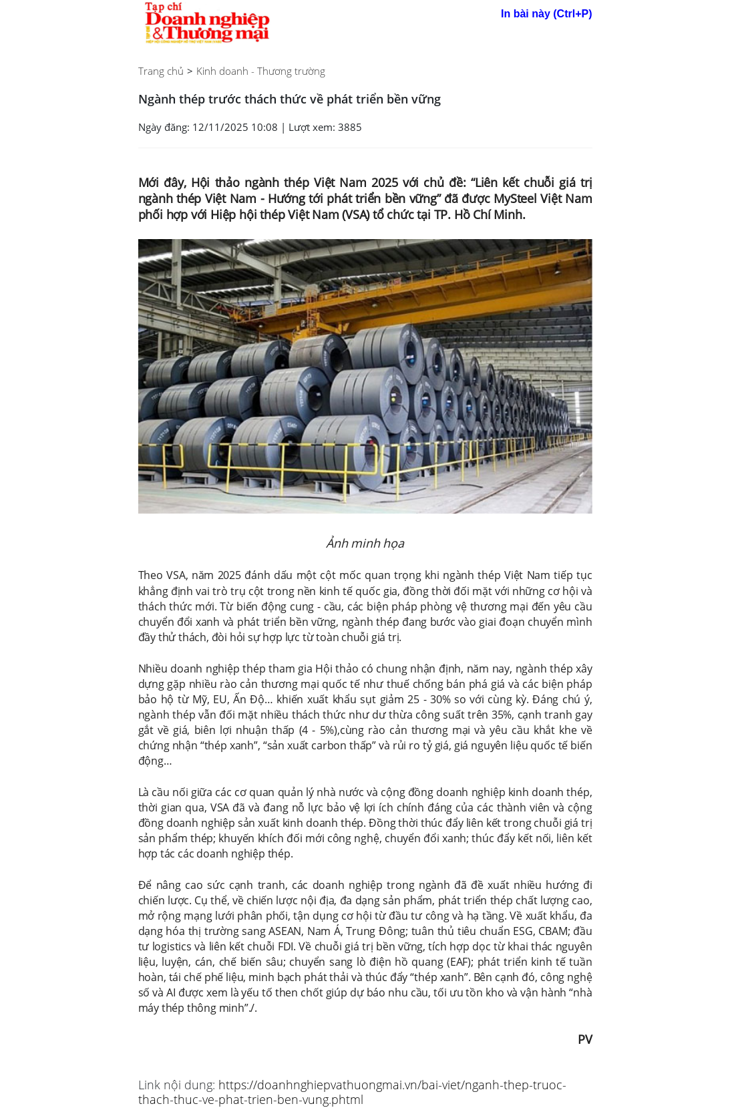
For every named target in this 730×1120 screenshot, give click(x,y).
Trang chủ (161, 70)
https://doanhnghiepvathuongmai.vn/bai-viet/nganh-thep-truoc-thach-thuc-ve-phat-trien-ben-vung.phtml (352, 1092)
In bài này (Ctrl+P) (546, 13)
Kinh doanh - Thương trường (260, 70)
